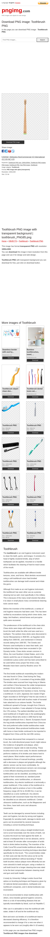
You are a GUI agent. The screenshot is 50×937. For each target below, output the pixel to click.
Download (11, 358)
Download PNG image (13, 142)
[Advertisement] (25, 68)
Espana (17, 3)
